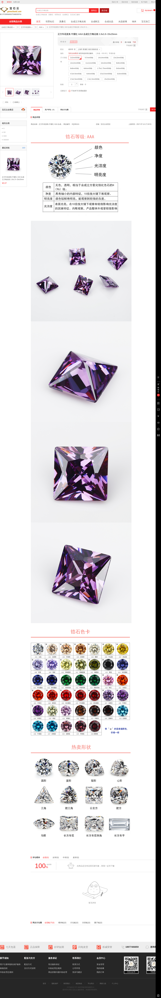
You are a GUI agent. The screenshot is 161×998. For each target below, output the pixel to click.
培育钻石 (58, 15)
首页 (38, 21)
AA (4, 132)
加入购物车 (155, 109)
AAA (5, 136)
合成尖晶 (109, 21)
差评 (76, 857)
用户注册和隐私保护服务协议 (12, 964)
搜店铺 (104, 10)
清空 (23, 148)
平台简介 (91, 983)
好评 (56, 857)
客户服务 (144, 2)
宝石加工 (145, 21)
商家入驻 (103, 983)
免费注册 (16, 2)
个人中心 (115, 983)
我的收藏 (134, 2)
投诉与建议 (77, 972)
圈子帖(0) (98, 923)
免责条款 (79, 983)
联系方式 (76, 964)
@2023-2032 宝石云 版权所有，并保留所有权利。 (80, 990)
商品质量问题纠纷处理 (57, 972)
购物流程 (4, 968)
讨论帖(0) (74, 923)
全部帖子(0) (49, 923)
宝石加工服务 (75, 15)
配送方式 (28, 964)
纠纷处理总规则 (6, 972)
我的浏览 (125, 2)
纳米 (134, 21)
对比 (6, 102)
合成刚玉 (65, 15)
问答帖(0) (86, 923)
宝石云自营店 (73, 53)
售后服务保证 (54, 964)
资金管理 (100, 964)
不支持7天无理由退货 (77, 91)
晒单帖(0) (62, 923)
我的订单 (115, 2)
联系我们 (67, 983)
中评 (66, 857)
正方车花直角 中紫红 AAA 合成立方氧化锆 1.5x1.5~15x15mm (13, 178)
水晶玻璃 (122, 21)
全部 (46, 857)
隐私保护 (55, 983)
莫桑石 (50, 15)
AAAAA (6, 140)
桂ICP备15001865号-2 (86, 987)
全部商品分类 (15, 21)
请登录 (9, 2)
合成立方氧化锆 (41, 15)
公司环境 (76, 968)
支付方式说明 (29, 968)
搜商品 (94, 10)
